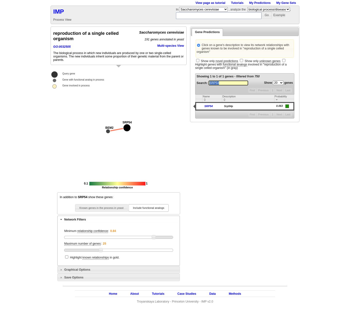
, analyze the (237, 9)
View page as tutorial (210, 3)
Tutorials (237, 3)
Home (113, 293)
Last (287, 90)
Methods (235, 293)
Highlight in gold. (95, 257)
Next (279, 90)
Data (212, 293)
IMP (58, 11)
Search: (222, 83)
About (134, 293)
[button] (267, 15)
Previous (263, 90)
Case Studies (186, 293)
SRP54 (208, 106)
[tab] (118, 219)
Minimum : (86, 231)
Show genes (278, 82)
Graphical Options (77, 269)
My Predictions (260, 3)
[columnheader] (212, 98)
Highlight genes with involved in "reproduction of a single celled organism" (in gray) (241, 66)
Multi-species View (170, 45)
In (177, 9)
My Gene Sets (286, 3)
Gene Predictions (207, 32)
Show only (219, 61)
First (252, 90)
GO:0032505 (62, 46)
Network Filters (75, 219)
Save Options (73, 277)
